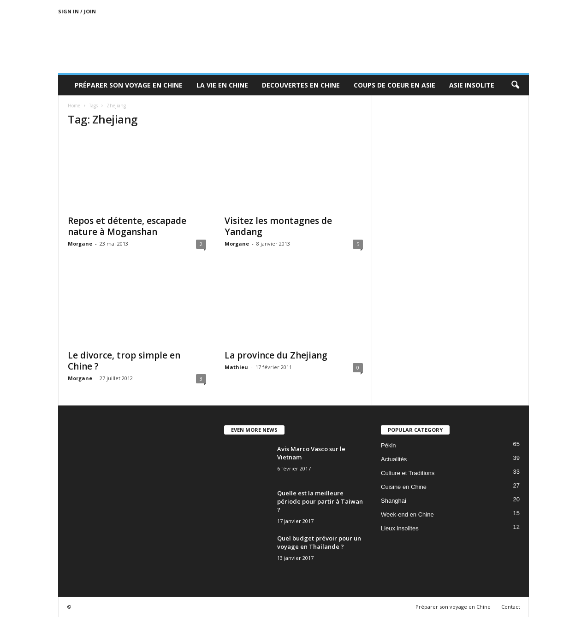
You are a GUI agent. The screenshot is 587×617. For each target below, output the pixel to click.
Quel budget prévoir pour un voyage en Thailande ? (319, 542)
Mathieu (236, 367)
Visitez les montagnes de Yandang (278, 226)
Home (74, 105)
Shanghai (393, 500)
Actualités (394, 459)
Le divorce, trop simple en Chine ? (124, 360)
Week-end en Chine (407, 514)
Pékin (388, 445)
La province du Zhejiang (276, 355)
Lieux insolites (400, 528)
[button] (515, 85)
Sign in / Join (77, 11)
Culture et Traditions (407, 473)
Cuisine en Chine (404, 486)
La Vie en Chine (222, 85)
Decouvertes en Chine (301, 85)
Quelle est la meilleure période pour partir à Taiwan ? (320, 501)
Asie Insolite (471, 85)
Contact (510, 606)
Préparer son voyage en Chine (129, 85)
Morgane (80, 243)
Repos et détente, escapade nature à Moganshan (127, 226)
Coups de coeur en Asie (394, 85)
